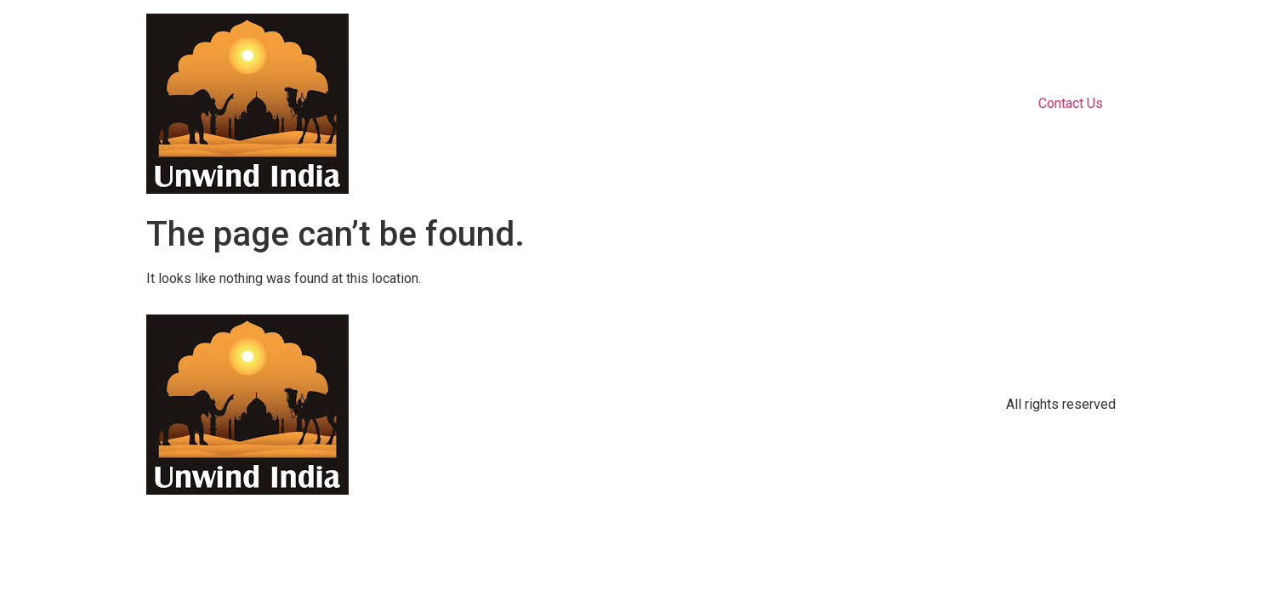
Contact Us (1070, 103)
